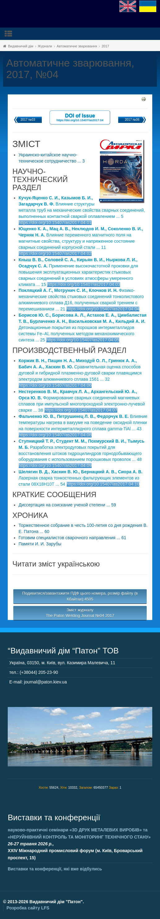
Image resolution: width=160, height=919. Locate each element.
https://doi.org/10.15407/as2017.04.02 (55, 253)
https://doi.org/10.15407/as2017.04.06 (55, 385)
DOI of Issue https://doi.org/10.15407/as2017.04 (80, 117)
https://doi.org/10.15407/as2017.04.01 (55, 222)
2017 (105, 46)
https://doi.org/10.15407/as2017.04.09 (55, 465)
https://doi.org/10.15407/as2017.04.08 (55, 434)
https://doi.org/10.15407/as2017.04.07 (80, 410)
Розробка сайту (27, 907)
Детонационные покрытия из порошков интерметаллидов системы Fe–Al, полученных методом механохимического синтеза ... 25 (82, 327)
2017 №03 (28, 119)
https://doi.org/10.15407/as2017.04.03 (83, 284)
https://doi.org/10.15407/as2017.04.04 (102, 308)
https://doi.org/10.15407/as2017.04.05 (82, 339)
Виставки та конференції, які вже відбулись (55, 868)
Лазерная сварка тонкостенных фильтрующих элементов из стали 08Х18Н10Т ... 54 (81, 478)
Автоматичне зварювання (77, 46)
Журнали (45, 46)
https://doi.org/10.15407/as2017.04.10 (103, 484)
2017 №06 (132, 119)
